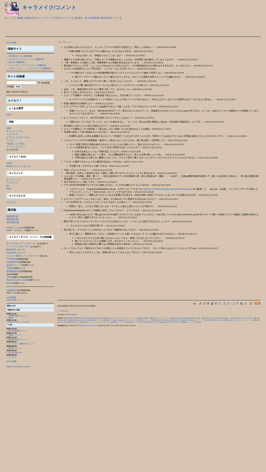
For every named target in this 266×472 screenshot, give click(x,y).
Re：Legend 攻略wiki (116, 320)
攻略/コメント (14, 335)
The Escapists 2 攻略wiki (185, 320)
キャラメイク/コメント (49, 7)
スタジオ (11, 202)
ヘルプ (116, 17)
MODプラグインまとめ (18, 166)
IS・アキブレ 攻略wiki (124, 322)
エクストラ (12, 134)
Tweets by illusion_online (18, 366)
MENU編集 (11, 42)
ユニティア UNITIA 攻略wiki (204, 320)
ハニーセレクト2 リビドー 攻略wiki (27, 65)
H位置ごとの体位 (15, 143)
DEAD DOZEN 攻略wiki (157, 322)
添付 (57, 17)
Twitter (9, 268)
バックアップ (46, 17)
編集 (20, 17)
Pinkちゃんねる (14, 227)
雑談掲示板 (12, 216)
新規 (78, 17)
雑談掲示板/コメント (17, 339)
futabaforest (12, 262)
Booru (9, 283)
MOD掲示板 (12, 222)
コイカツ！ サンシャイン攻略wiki (26, 59)
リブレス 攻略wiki (102, 320)
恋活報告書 (12, 149)
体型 (8, 188)
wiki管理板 (11, 297)
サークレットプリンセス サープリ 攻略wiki (101, 322)
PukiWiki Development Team (87, 325)
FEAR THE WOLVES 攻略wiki (176, 322)
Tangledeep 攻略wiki (228, 318)
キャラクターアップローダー (21, 243)
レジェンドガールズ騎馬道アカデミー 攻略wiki (141, 320)
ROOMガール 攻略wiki (20, 56)
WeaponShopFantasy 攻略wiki (84, 320)
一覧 (85, 17)
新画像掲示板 (13, 271)
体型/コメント (14, 348)
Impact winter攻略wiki (184, 318)
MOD (9, 163)
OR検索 (9, 86)
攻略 (8, 128)
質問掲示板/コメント (17, 315)
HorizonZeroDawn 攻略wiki (88, 318)
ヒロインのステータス (18, 137)
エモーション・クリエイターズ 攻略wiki (29, 68)
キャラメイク (13, 179)
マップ (10, 140)
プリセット (12, 182)
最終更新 (105, 17)
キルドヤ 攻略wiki (79, 322)
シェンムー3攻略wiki (194, 322)
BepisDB (11, 249)
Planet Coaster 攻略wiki (65, 320)
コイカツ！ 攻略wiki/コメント (21, 344)
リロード (66, 17)
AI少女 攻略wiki (16, 62)
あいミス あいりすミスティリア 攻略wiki (245, 320)
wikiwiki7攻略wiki (71, 314)
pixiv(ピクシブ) (14, 265)
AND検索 (45, 83)
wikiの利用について (15, 300)
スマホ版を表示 (62, 311)
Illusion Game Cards (17, 280)
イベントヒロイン (15, 146)
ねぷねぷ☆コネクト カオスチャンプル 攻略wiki (125, 318)
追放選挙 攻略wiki (72, 318)
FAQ (8, 114)
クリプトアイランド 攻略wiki (166, 318)
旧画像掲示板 (12, 290)
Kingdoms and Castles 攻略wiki (247, 318)
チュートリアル (14, 131)
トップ (10, 17)
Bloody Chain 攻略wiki (65, 322)
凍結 (27, 17)
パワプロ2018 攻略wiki (140, 322)
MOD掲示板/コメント (18, 330)
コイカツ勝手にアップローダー (23, 255)
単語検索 (94, 17)
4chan (9, 276)
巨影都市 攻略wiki (149, 318)
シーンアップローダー (18, 246)
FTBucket (11, 258)
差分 (34, 17)
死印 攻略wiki (103, 318)
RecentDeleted (15, 352)
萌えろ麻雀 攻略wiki (199, 318)
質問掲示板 (12, 219)
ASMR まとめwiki (214, 318)
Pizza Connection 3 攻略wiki (167, 320)
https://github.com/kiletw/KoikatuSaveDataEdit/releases (165, 189)
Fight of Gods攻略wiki (222, 320)
